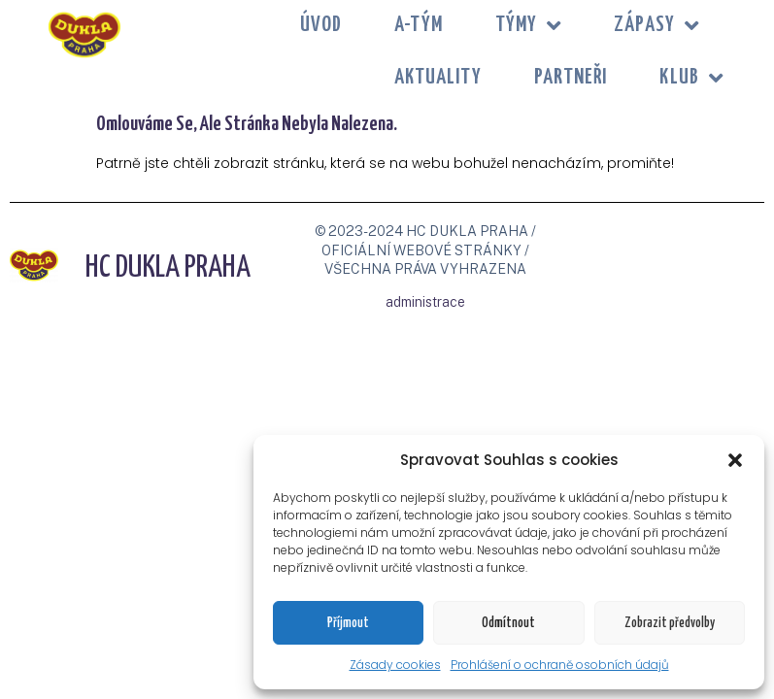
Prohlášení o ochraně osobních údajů (560, 664)
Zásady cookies (395, 664)
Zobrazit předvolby (669, 623)
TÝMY (528, 26)
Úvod (321, 25)
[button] (735, 460)
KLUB (691, 78)
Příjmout (348, 623)
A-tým (418, 25)
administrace (425, 302)
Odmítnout (508, 623)
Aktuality (438, 77)
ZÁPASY (656, 26)
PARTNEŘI (571, 77)
